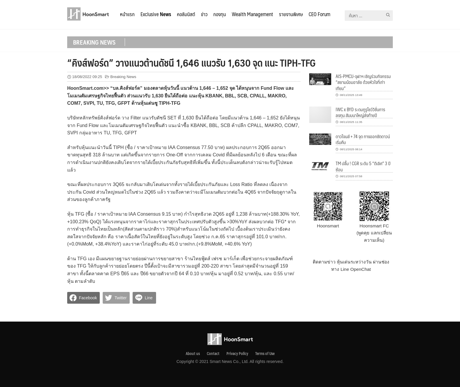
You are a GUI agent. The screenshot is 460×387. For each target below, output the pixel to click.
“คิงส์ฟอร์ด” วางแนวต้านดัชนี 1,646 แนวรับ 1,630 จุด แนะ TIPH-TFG (191, 62)
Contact (213, 353)
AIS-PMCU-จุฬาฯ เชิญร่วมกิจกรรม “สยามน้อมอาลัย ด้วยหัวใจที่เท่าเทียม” (363, 82)
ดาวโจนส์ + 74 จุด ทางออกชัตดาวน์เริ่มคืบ (363, 139)
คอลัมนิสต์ (186, 14)
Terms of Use (265, 353)
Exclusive (156, 14)
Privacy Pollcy (237, 353)
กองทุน (219, 14)
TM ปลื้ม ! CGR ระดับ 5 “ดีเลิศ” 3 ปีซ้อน (363, 166)
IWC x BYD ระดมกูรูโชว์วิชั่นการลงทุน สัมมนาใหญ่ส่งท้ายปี (360, 112)
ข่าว (204, 14)
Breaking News (123, 77)
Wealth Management (252, 14)
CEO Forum (319, 14)
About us (193, 353)
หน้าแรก (127, 14)
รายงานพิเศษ (291, 14)
